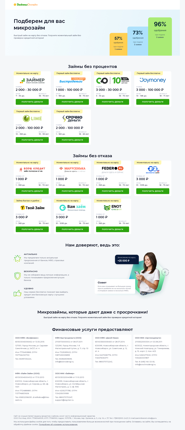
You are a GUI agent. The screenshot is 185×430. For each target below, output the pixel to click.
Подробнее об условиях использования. (58, 424)
